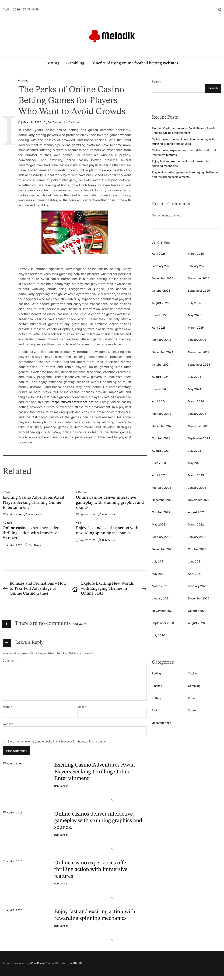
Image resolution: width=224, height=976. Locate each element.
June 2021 (194, 561)
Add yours (79, 624)
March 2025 (196, 327)
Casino (24, 80)
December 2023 (162, 426)
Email (82, 706)
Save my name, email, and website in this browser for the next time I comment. (58, 741)
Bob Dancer (54, 122)
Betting (52, 63)
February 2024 (161, 413)
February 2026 (161, 266)
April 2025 (159, 327)
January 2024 (197, 413)
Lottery (156, 698)
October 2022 (161, 512)
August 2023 (160, 450)
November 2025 (198, 278)
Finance (157, 686)
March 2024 (196, 401)
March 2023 (196, 475)
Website (8, 724)
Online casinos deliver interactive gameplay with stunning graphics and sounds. (110, 502)
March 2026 (196, 253)
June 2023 (159, 463)
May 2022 (158, 524)
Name (7, 706)
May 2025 (194, 315)
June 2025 (159, 315)
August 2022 (196, 512)
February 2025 (161, 339)
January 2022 (197, 537)
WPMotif (76, 963)
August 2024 (160, 376)
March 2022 (196, 524)
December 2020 (198, 598)
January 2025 (197, 339)
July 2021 (158, 561)
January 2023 (197, 487)
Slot (80, 522)
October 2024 (161, 364)
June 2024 (159, 389)
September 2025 (199, 290)
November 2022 (198, 500)
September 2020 (163, 623)
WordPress (37, 963)
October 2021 (197, 549)
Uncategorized (161, 723)
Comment (10, 660)
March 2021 (159, 586)
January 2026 (197, 266)
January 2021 (160, 598)
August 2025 (160, 303)
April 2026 (159, 253)
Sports (192, 710)
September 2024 (199, 364)
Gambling (75, 63)
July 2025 (194, 303)
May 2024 (194, 389)
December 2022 (162, 500)
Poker (192, 698)
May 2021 (158, 574)
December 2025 (162, 278)
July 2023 (194, 450)
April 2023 (159, 475)
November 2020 (162, 611)
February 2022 (161, 537)
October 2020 (197, 611)
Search (156, 81)
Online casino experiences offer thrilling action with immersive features (31, 533)
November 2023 (198, 426)
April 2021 (194, 574)
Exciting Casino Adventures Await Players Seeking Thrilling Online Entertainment (33, 502)
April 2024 (159, 401)
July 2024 (194, 376)
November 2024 (198, 352)
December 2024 (162, 352)
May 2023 (194, 463)
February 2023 (161, 487)
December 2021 (162, 549)
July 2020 (158, 635)
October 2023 (161, 438)
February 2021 (197, 586)
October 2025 (161, 290)
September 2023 (199, 438)
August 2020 (196, 623)
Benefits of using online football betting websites (134, 63)
